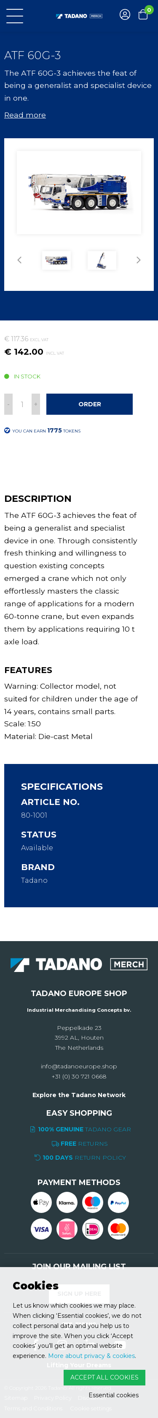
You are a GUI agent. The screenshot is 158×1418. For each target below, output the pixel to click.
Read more (25, 114)
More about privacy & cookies (91, 1356)
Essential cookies (113, 1395)
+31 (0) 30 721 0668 (79, 1076)
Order (89, 404)
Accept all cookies (104, 1377)
